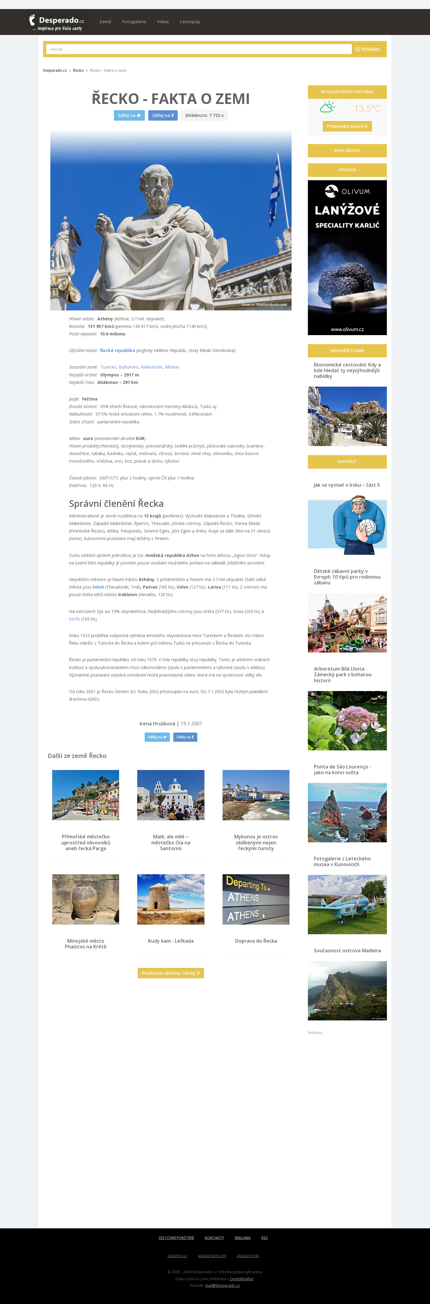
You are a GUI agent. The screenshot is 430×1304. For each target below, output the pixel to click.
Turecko (108, 367)
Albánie (172, 367)
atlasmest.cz (177, 1255)
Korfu (74, 619)
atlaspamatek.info (212, 1255)
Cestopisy (190, 21)
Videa (163, 21)
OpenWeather (242, 1278)
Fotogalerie (134, 21)
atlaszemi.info (248, 1255)
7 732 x (204, 115)
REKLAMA (243, 1237)
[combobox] (199, 49)
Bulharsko (128, 367)
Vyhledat (368, 49)
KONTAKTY (214, 1237)
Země (105, 21)
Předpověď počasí (347, 126)
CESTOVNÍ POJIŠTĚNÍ (176, 1237)
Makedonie (152, 367)
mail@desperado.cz (222, 1285)
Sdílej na (157, 737)
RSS (264, 1237)
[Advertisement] (171, 1041)
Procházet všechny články (171, 973)
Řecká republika (117, 350)
